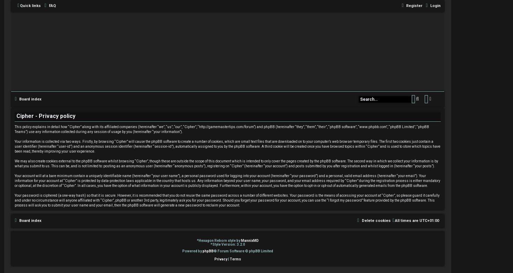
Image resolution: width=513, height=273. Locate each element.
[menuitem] (49, 6)
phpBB (208, 251)
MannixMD (250, 241)
